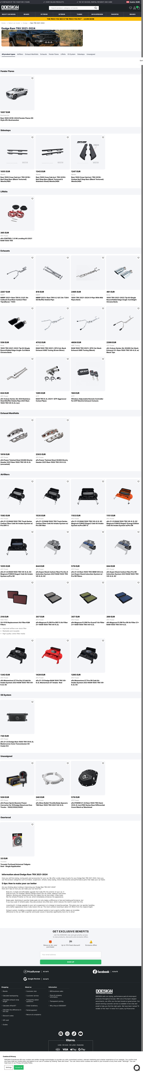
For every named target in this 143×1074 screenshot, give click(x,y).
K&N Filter (4, 620)
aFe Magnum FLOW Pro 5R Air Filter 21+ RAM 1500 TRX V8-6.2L (122, 624)
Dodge (25, 23)
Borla (73, 295)
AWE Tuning (40, 345)
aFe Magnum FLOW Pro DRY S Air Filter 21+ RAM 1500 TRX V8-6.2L (52, 624)
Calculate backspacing (10, 996)
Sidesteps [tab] (81, 54)
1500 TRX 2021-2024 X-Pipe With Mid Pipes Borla (87, 299)
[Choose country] (133, 2)
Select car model (9, 14)
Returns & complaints (33, 1014)
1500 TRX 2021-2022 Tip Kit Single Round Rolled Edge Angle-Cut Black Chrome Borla (15, 350)
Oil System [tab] (71, 54)
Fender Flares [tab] (54, 54)
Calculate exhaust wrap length (11, 1000)
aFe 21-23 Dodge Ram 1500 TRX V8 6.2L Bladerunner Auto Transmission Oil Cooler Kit (17, 744)
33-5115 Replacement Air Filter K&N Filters (15, 624)
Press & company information (56, 996)
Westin (2, 174)
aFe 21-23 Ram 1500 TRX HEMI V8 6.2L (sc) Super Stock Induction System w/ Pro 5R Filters (87, 574)
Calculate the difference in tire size (12, 1010)
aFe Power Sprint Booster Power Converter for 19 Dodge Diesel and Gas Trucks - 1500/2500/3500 (16, 805)
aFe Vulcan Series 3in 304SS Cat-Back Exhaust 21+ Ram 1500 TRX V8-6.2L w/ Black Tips (122, 350)
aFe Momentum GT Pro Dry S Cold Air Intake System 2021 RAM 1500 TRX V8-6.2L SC (16, 683)
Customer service (32, 996)
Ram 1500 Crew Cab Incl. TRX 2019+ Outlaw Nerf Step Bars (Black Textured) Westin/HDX (87, 179)
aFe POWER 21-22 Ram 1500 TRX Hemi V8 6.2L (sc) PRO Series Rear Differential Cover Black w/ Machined (88, 805)
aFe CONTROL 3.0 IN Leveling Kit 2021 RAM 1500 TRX (16, 240)
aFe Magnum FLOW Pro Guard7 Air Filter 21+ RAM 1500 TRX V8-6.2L (87, 624)
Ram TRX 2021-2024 (37, 23)
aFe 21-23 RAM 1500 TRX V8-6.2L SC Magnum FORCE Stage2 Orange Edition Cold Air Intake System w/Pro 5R (122, 523)
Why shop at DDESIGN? (58, 1006)
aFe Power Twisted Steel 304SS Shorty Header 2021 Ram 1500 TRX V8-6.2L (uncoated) (16, 462)
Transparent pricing (56, 1001)
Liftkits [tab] (63, 54)
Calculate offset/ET (9, 1006)
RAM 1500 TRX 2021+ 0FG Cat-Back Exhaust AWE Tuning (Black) (86, 349)
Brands (132, 14)
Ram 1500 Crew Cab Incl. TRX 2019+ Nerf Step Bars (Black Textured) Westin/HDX (15, 179)
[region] (70, 96)
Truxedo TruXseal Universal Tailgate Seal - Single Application (15, 865)
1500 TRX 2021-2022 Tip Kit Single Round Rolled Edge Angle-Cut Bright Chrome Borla (121, 300)
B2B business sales (56, 991)
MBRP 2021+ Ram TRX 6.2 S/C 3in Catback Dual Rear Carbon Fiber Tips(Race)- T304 (14, 300)
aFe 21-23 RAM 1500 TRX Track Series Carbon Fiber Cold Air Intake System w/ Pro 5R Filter (52, 523)
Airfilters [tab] (20, 54)
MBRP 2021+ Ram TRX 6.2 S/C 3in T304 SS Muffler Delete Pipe (52, 299)
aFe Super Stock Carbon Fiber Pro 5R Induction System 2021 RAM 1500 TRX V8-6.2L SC (122, 574)
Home (3, 23)
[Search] (74, 8)
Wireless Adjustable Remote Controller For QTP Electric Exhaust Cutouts (87, 400)
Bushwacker (4, 115)
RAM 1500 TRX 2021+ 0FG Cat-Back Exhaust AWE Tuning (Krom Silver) (51, 349)
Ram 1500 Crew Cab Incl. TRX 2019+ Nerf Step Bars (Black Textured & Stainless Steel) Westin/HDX (51, 179)
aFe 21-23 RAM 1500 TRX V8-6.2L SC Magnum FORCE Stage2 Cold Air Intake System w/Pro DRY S (87, 523)
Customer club (31, 991)
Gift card (6, 1020)
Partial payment (31, 1010)
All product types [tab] (8, 54)
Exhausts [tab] (43, 54)
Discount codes (8, 1016)
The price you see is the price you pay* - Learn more (70, 19)
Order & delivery (32, 1006)
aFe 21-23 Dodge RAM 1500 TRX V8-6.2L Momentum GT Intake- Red (51, 682)
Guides (5, 1024)
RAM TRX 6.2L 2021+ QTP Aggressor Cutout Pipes (51, 400)
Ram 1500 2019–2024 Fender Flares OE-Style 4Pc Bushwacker (17, 119)
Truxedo (3, 862)
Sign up (70, 962)
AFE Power (4, 236)
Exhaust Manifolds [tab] (31, 54)
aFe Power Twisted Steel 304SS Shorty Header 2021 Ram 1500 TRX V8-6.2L (52, 461)
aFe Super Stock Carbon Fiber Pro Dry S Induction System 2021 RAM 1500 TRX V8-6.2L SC (52, 574)
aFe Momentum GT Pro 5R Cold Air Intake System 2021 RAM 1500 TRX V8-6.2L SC (87, 683)
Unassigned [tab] (91, 54)
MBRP (2, 295)
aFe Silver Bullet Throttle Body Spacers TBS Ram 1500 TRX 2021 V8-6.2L (52, 804)
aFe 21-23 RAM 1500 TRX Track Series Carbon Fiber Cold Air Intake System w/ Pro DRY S (16, 523)
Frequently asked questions (32, 1000)
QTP (37, 396)
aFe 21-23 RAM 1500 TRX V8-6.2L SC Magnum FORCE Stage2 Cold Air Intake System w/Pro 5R (16, 574)
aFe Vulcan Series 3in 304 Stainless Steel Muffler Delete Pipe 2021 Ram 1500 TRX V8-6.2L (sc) (15, 401)
